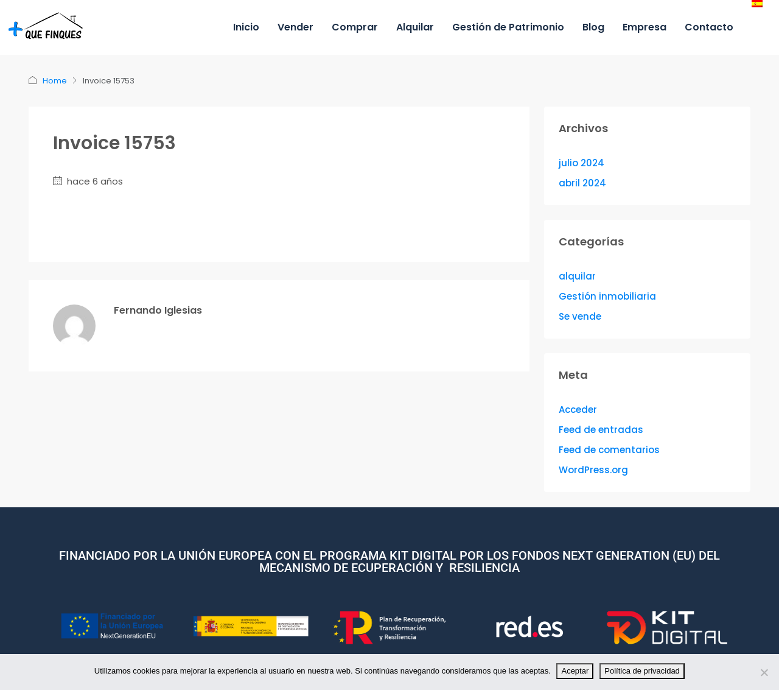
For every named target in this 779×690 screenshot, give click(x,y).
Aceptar (575, 670)
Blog (593, 27)
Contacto (709, 27)
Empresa (644, 27)
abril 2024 (582, 183)
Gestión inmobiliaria (607, 296)
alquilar (577, 276)
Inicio (246, 27)
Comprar (355, 27)
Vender (295, 27)
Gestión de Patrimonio (508, 27)
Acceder (578, 409)
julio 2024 (581, 163)
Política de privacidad (642, 670)
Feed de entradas (601, 429)
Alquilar (415, 27)
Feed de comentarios (609, 449)
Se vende (580, 316)
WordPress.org (593, 469)
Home (55, 80)
